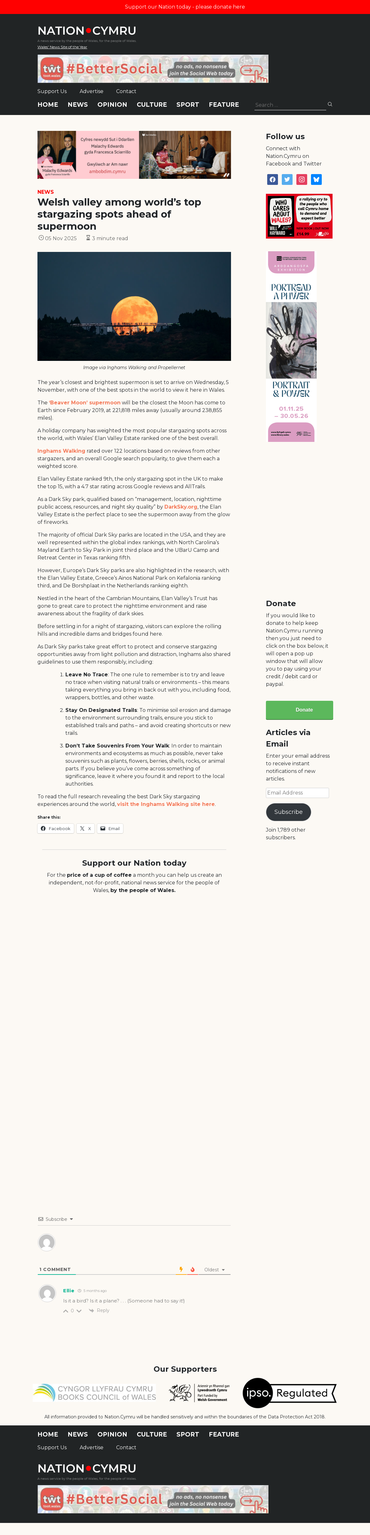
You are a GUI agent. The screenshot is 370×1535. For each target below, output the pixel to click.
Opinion (112, 104)
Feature (224, 104)
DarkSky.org (180, 507)
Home (47, 104)
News (78, 104)
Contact (126, 91)
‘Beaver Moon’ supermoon (85, 403)
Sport (187, 104)
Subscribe (288, 811)
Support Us (52, 91)
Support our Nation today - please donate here (185, 7)
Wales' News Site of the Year (62, 46)
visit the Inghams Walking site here (166, 804)
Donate (304, 710)
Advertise (91, 91)
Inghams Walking (61, 451)
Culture (152, 104)
